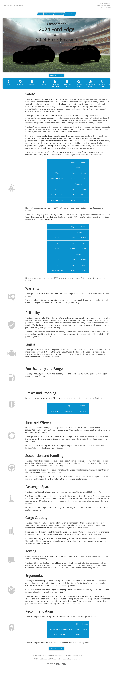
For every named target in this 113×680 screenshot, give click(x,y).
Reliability (35, 87)
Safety (9, 87)
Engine (48, 87)
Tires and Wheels (87, 87)
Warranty (22, 87)
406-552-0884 (105, 7)
